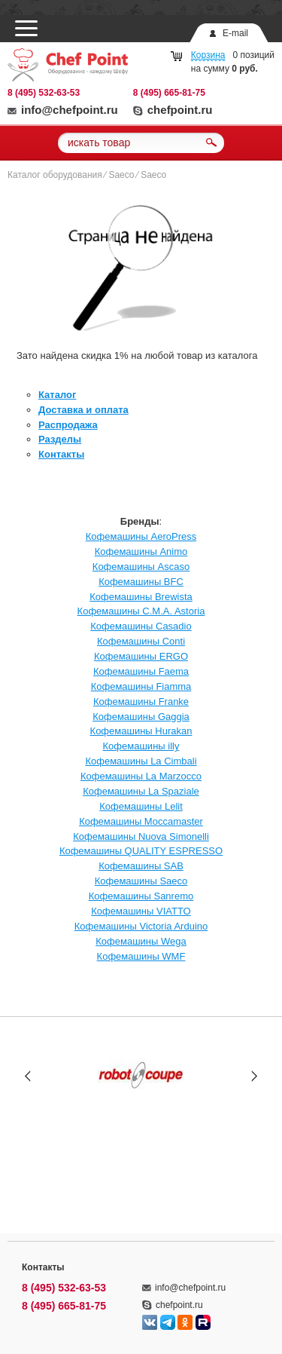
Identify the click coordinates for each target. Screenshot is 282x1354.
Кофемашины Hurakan (141, 731)
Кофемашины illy (141, 746)
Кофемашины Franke (141, 701)
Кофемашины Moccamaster (141, 821)
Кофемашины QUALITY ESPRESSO (141, 850)
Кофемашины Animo (141, 551)
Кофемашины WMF (141, 956)
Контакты (61, 454)
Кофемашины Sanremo (141, 896)
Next (254, 1075)
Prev (28, 1075)
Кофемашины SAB (141, 866)
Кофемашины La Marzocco (141, 776)
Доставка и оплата (83, 409)
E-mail (235, 33)
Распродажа (68, 424)
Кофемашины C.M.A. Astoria (141, 611)
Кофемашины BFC (141, 581)
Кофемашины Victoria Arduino (141, 926)
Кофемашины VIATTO (140, 911)
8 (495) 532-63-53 (44, 92)
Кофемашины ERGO (141, 656)
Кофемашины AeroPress (141, 536)
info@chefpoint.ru (63, 109)
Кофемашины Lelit (141, 806)
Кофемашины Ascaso (141, 566)
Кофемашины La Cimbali (140, 761)
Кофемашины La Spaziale (141, 791)
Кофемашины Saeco (141, 881)
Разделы (59, 439)
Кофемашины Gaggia (141, 716)
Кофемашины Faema (141, 671)
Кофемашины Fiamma (141, 686)
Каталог (57, 394)
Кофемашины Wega (141, 941)
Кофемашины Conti (141, 641)
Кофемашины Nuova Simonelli (141, 836)
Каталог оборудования (55, 175)
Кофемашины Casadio (140, 626)
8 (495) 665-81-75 (169, 92)
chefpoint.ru (173, 109)
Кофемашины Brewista (141, 596)
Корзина (208, 55)
